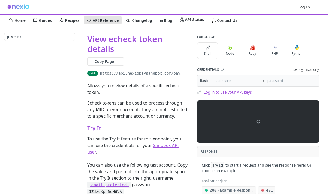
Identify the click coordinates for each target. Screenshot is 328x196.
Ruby (252, 50)
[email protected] (109, 185)
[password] (288, 80)
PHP (275, 50)
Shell (208, 50)
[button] (222, 69)
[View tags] (118, 49)
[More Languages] (313, 51)
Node (230, 50)
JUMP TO (14, 37)
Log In (304, 7)
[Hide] (315, 81)
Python (297, 50)
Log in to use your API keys (228, 92)
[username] (236, 80)
